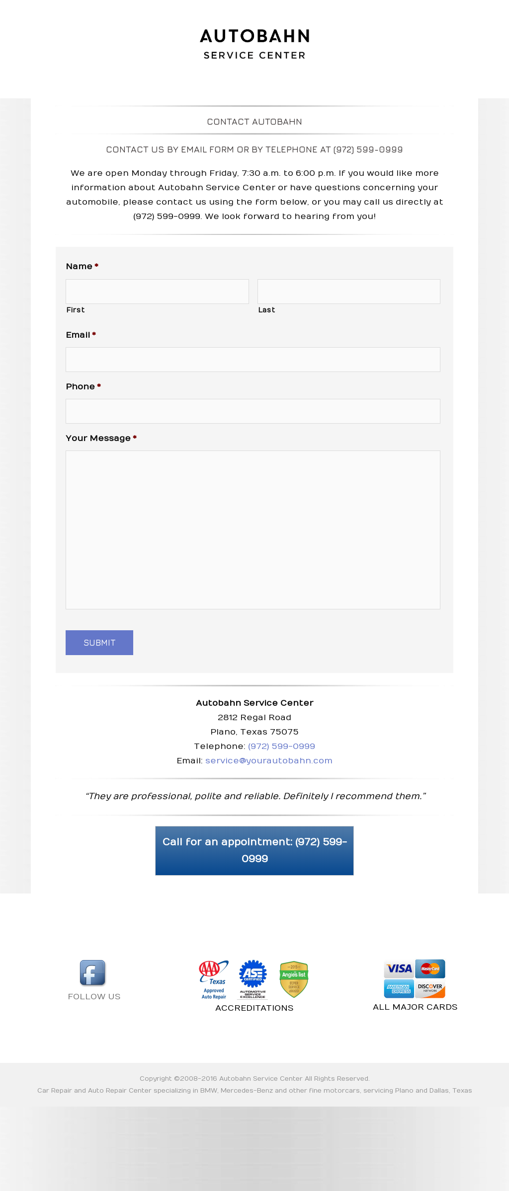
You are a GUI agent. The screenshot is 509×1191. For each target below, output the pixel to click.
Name (82, 267)
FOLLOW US (94, 980)
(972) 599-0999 (281, 746)
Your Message (101, 439)
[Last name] (349, 291)
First (75, 310)
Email (81, 335)
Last (266, 310)
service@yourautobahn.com (269, 761)
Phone (83, 387)
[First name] (157, 291)
